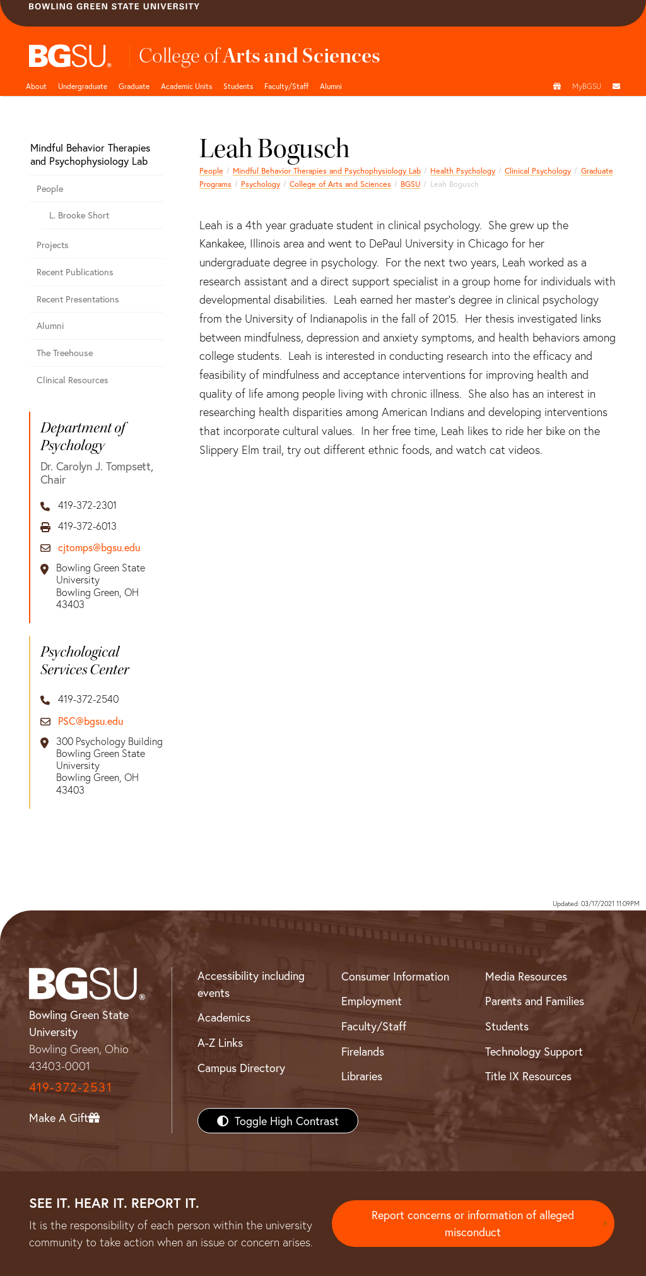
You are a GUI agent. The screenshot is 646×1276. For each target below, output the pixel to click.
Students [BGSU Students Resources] (507, 1026)
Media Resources (526, 976)
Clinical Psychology (538, 170)
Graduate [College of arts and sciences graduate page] (134, 86)
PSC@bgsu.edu (90, 721)
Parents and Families (534, 1000)
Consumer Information (395, 976)
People (211, 170)
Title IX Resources (528, 1075)
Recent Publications (75, 272)
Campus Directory (241, 1067)
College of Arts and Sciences (340, 184)
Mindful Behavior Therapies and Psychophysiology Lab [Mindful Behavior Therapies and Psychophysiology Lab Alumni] (327, 170)
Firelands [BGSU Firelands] (362, 1051)
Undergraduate (82, 86)
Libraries (361, 1075)
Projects (53, 245)
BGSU (410, 184)
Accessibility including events (251, 984)
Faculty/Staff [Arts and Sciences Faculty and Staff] (286, 86)
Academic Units (186, 86)
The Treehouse (65, 353)
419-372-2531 (70, 1086)
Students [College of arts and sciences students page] (238, 86)
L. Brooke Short (79, 215)
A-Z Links (220, 1042)
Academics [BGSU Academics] (223, 1017)
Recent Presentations (78, 299)
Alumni (331, 86)
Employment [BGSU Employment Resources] (371, 1000)
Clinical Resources (73, 380)
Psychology (260, 184)
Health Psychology (462, 170)
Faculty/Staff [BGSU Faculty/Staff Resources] (373, 1026)
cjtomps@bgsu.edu (99, 547)
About (36, 86)
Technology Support (534, 1051)
